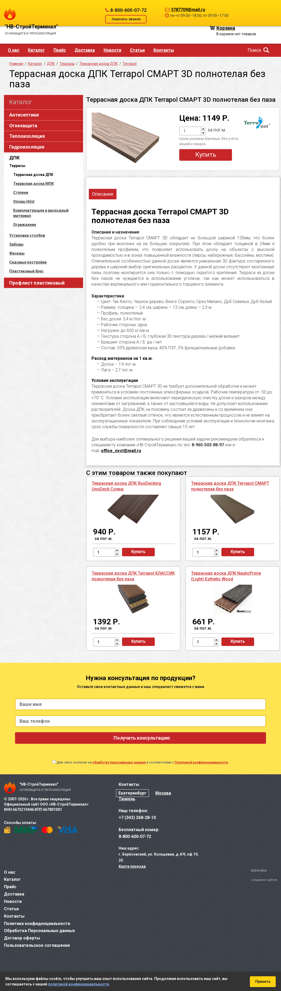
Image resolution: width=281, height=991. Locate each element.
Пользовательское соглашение (37, 945)
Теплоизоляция (27, 136)
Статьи (137, 50)
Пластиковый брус (26, 271)
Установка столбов (27, 235)
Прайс (60, 50)
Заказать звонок (126, 19)
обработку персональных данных (119, 762)
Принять (262, 981)
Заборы (16, 244)
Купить (205, 154)
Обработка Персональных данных (39, 930)
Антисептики (24, 115)
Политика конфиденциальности (37, 923)
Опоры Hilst (24, 201)
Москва (163, 793)
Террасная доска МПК (33, 183)
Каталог (36, 50)
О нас (13, 50)
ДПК (14, 157)
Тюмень (127, 798)
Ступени (20, 192)
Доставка (85, 50)
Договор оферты (22, 938)
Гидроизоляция (26, 147)
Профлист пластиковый (37, 283)
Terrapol (130, 64)
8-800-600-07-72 (128, 10)
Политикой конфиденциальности (201, 762)
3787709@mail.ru (188, 9)
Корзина (225, 27)
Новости (112, 50)
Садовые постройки (28, 262)
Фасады (17, 253)
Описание (102, 194)
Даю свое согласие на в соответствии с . (142, 762)
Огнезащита (23, 125)
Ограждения (24, 225)
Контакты (163, 50)
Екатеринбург (132, 793)
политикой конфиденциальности (78, 984)
